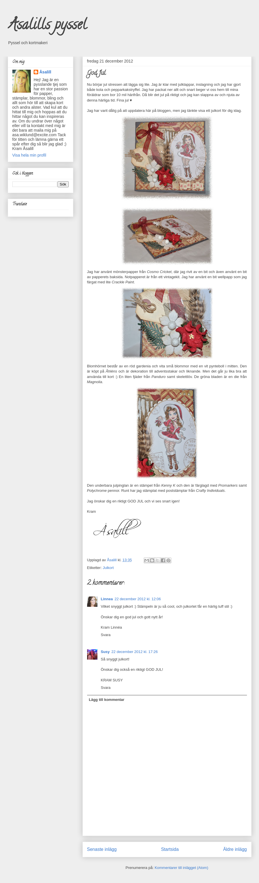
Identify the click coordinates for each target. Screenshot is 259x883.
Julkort (108, 568)
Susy (105, 652)
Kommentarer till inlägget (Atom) (181, 868)
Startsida (170, 849)
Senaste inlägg (102, 849)
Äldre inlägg (235, 849)
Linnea (107, 599)
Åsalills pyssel (47, 26)
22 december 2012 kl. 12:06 (137, 599)
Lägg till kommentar (106, 699)
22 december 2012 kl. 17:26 (135, 652)
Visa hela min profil (29, 155)
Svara (106, 635)
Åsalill (45, 72)
